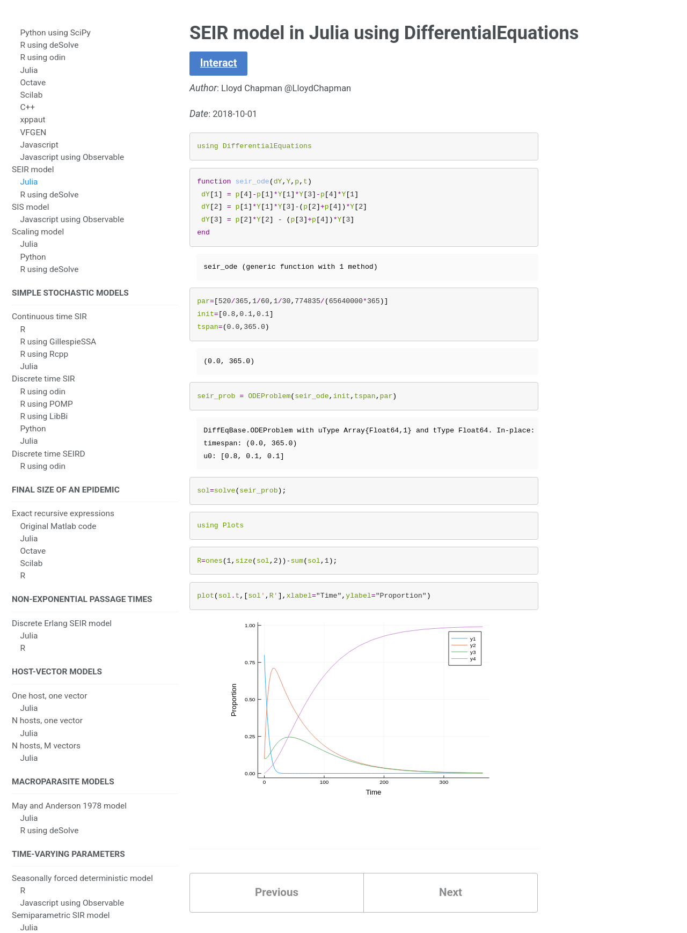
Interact (220, 64)
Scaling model (38, 239)
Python (33, 264)
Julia (29, 78)
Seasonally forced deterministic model (82, 895)
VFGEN (33, 140)
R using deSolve (49, 52)
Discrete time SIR (43, 388)
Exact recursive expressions (63, 524)
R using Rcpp (44, 363)
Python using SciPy (55, 40)
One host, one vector (49, 709)
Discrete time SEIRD (48, 462)
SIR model (30, 28)
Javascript (39, 152)
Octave (33, 90)
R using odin (42, 65)
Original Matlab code (58, 536)
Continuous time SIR (49, 325)
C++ (27, 115)
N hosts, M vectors (46, 759)
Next (450, 898)
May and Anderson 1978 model (69, 821)
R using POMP (46, 413)
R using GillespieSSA (58, 351)
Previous (276, 898)
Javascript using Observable (72, 165)
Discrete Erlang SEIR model (62, 635)
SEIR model (33, 177)
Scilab (31, 102)
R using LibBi (44, 425)
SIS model (30, 214)
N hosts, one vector (47, 734)
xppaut (32, 127)
